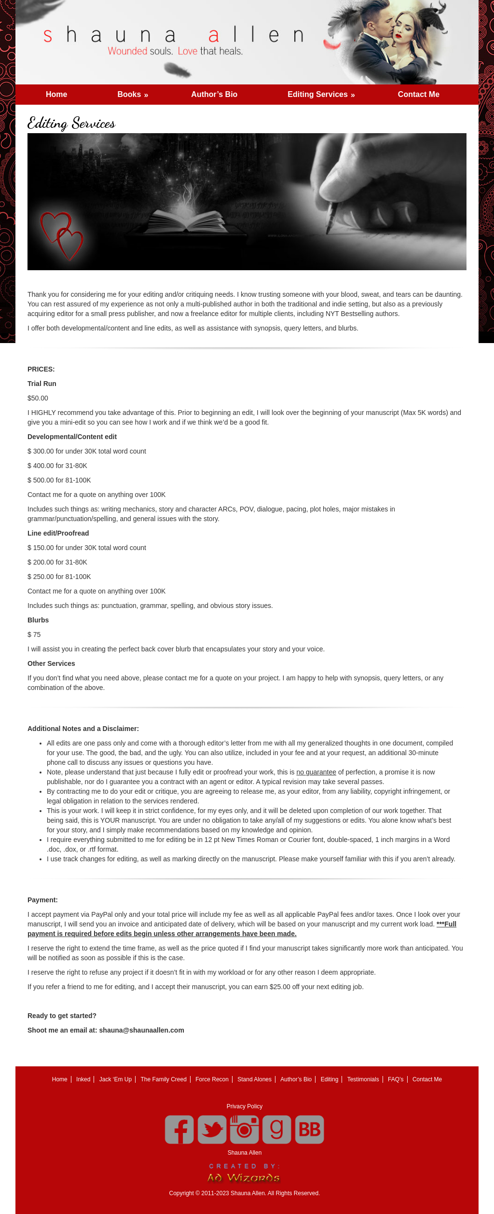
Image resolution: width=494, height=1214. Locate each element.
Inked (83, 1079)
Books (135, 91)
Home (56, 94)
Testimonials (363, 1079)
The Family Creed (164, 1079)
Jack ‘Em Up (115, 1079)
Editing (330, 1079)
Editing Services (324, 91)
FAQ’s (395, 1079)
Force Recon (212, 1079)
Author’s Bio (214, 94)
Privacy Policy (245, 1106)
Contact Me (418, 94)
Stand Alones (254, 1079)
